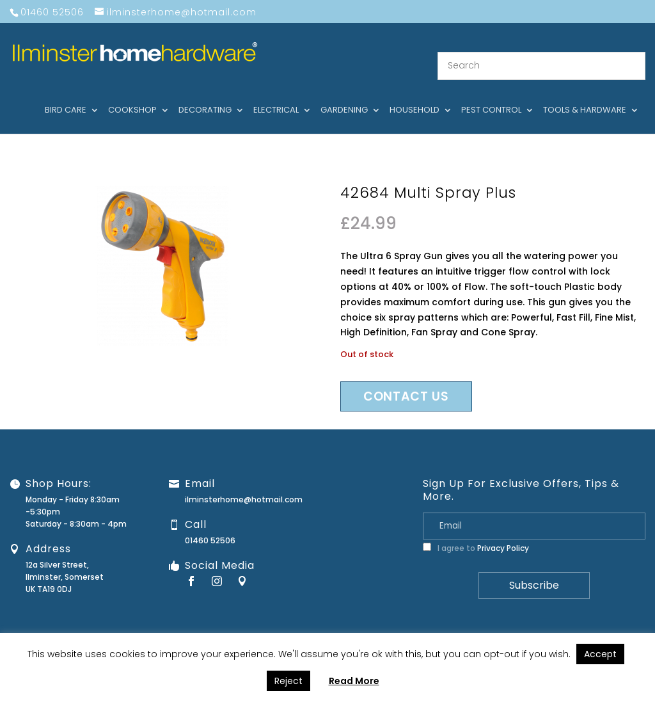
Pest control (491, 95)
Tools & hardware (584, 95)
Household (414, 95)
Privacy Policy (503, 532)
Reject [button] (288, 680)
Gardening (344, 95)
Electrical (276, 95)
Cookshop (132, 95)
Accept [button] (600, 654)
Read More (354, 680)
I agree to (476, 532)
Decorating (205, 95)
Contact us (406, 381)
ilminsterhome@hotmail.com (244, 484)
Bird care (65, 95)
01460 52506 (210, 525)
